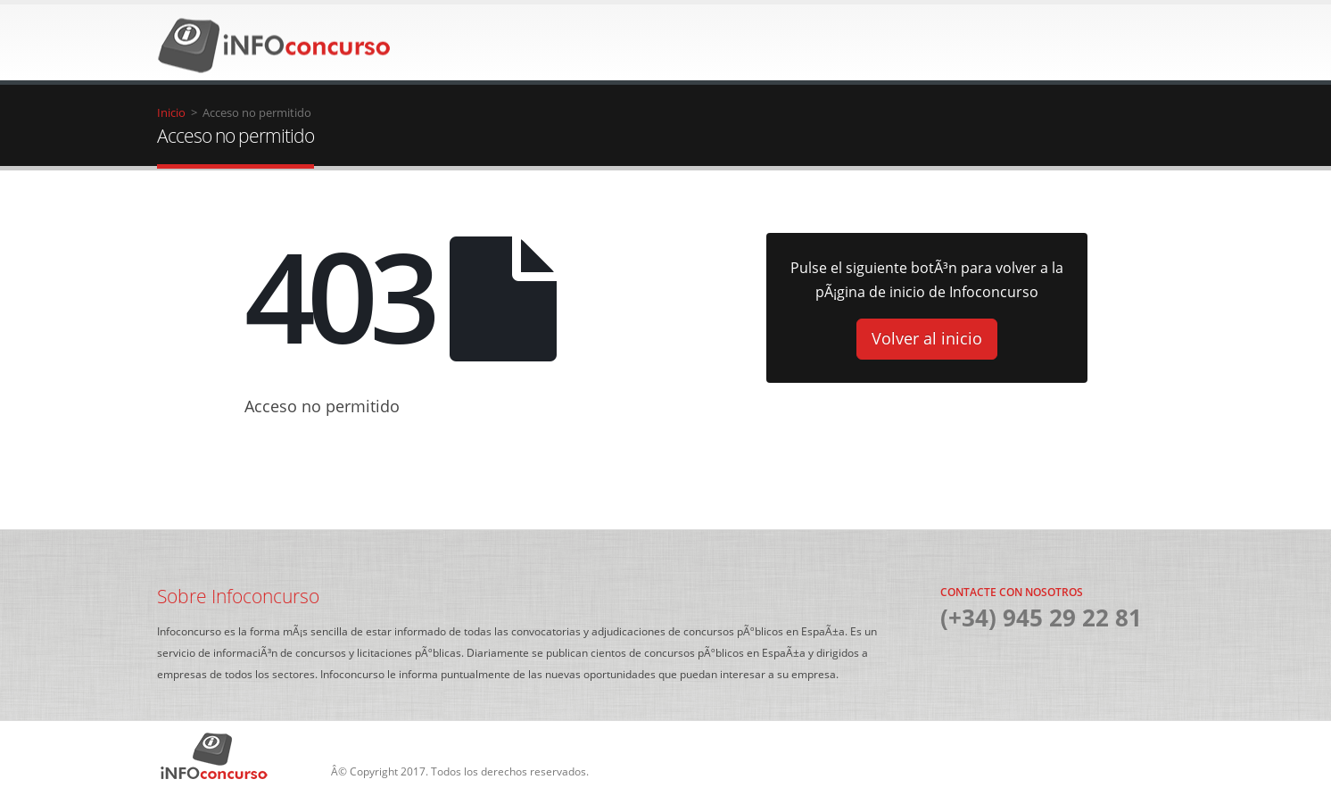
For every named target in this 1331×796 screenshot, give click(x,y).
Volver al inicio (927, 338)
